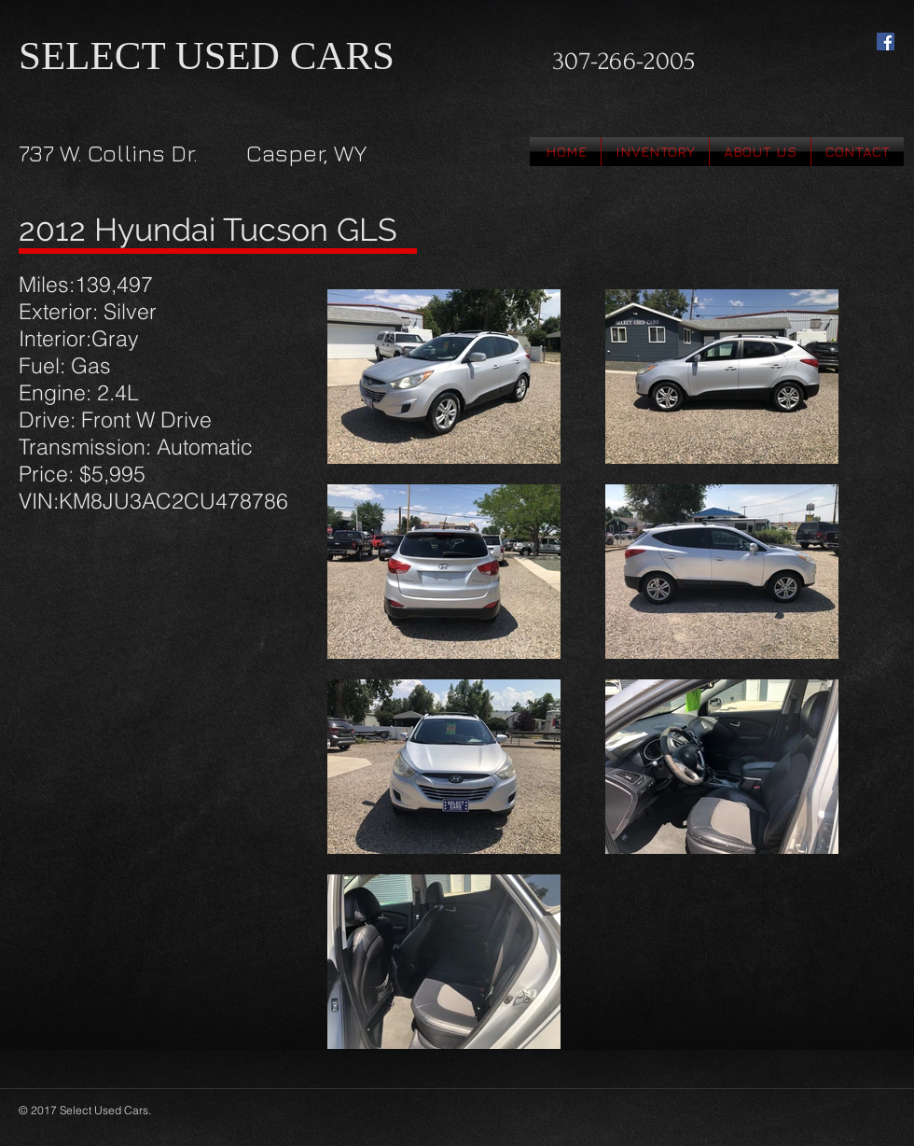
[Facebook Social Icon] (885, 41)
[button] (655, 151)
